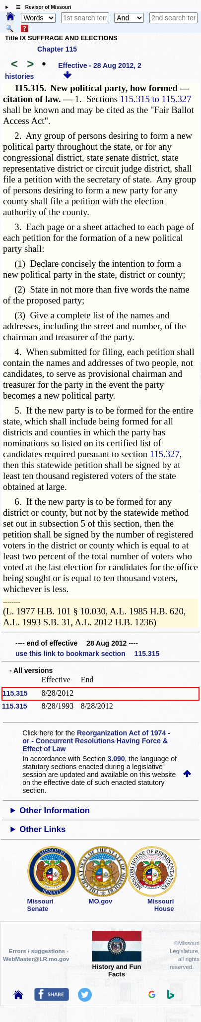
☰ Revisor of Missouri (41, 7)
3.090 (116, 759)
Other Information (54, 810)
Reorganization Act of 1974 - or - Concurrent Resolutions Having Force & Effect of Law (96, 741)
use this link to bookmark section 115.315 (87, 654)
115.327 (165, 454)
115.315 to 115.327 (156, 99)
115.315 (15, 693)
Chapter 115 (57, 49)
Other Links (42, 829)
